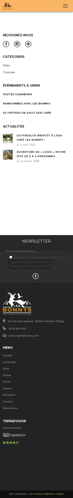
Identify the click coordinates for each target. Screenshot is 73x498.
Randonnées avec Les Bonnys (26, 103)
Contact (8, 401)
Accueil (7, 355)
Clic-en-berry (36, 494)
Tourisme (9, 72)
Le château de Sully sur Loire (27, 112)
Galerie (7, 388)
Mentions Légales (54, 494)
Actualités (9, 395)
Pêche (7, 382)
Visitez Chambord (17, 94)
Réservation (10, 408)
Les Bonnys (9, 362)
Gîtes (6, 65)
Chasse (7, 375)
